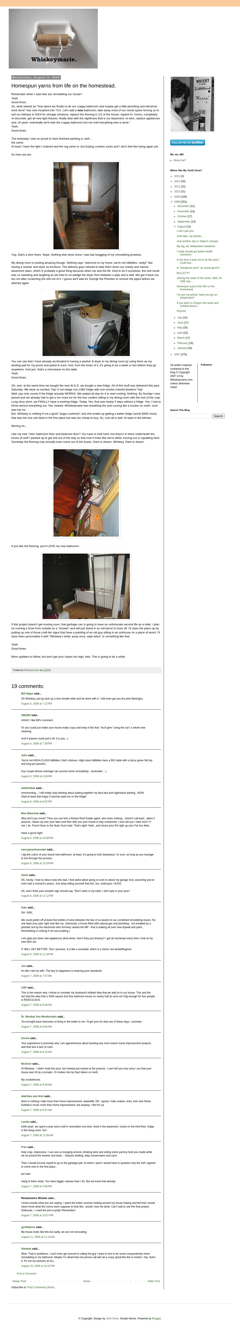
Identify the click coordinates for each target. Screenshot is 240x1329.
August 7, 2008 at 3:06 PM (36, 1186)
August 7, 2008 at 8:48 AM (36, 1004)
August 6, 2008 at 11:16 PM (37, 954)
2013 (177, 176)
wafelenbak (28, 788)
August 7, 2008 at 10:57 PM (37, 1215)
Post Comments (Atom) (41, 1287)
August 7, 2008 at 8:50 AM (36, 1026)
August (181, 226)
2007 (177, 354)
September (184, 221)
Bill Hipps (27, 693)
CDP (24, 987)
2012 (177, 181)
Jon (23, 966)
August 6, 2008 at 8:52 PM (36, 801)
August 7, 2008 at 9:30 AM (36, 1084)
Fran (24, 1147)
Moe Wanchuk (30, 813)
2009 (177, 196)
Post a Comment (26, 1273)
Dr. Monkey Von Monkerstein (39, 1016)
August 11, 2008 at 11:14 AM (38, 1236)
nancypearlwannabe (33, 849)
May (180, 327)
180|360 (26, 715)
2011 (177, 186)
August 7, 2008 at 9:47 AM (36, 1110)
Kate (24, 907)
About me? (179, 160)
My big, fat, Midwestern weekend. (196, 246)
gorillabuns (28, 1227)
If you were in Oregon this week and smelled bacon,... (197, 304)
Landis (25, 1121)
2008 (177, 201)
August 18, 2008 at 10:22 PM (38, 1265)
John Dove (112, 1318)
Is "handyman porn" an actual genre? (198, 267)
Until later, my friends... (190, 236)
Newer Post (19, 1281)
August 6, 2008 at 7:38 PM (36, 743)
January (182, 348)
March (181, 337)
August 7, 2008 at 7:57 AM (36, 975)
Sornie (25, 1038)
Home (86, 1281)
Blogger (156, 1318)
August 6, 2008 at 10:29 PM (37, 863)
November (183, 211)
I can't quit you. (185, 231)
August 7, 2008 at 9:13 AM (36, 1052)
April (180, 332)
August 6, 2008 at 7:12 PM (36, 703)
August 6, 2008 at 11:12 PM (37, 895)
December (183, 206)
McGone (26, 1063)
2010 (177, 191)
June (180, 322)
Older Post (153, 1281)
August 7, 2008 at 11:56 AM (37, 1135)
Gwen (24, 875)
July (180, 317)
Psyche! (181, 311)
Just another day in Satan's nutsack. (198, 241)
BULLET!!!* (183, 273)
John (24, 755)
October (182, 216)
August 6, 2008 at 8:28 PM (36, 776)
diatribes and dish (32, 1096)
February (183, 343)
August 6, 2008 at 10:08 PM (37, 838)
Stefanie (26, 1248)
